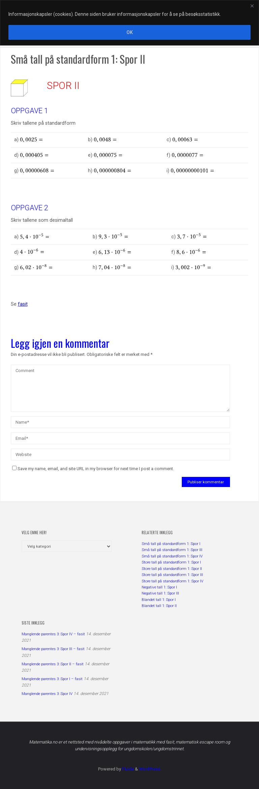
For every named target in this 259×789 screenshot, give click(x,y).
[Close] (252, 6)
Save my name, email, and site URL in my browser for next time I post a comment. (93, 468)
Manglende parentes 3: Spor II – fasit (53, 664)
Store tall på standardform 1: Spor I (171, 562)
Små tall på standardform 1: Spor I (171, 543)
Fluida (127, 768)
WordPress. (150, 768)
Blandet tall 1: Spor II (159, 605)
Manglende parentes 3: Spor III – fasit (53, 648)
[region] (129, 22)
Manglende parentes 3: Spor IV (47, 693)
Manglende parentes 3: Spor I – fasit (52, 678)
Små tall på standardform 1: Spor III (172, 549)
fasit (23, 304)
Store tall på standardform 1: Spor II (172, 568)
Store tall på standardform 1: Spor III (172, 574)
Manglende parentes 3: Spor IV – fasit (53, 634)
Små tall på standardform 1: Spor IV (172, 556)
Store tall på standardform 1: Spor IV (172, 581)
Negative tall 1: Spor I (159, 587)
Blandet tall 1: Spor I (159, 599)
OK (129, 32)
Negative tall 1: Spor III (160, 593)
